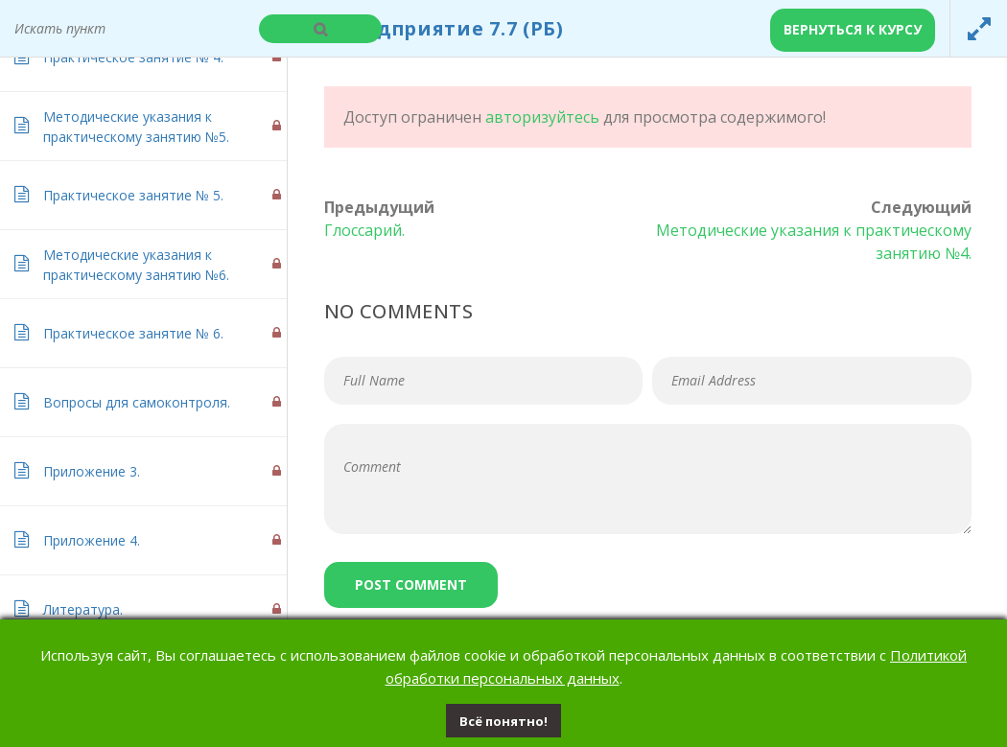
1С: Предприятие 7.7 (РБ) (433, 28)
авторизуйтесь (542, 117)
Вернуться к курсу (853, 29)
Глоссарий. (364, 230)
